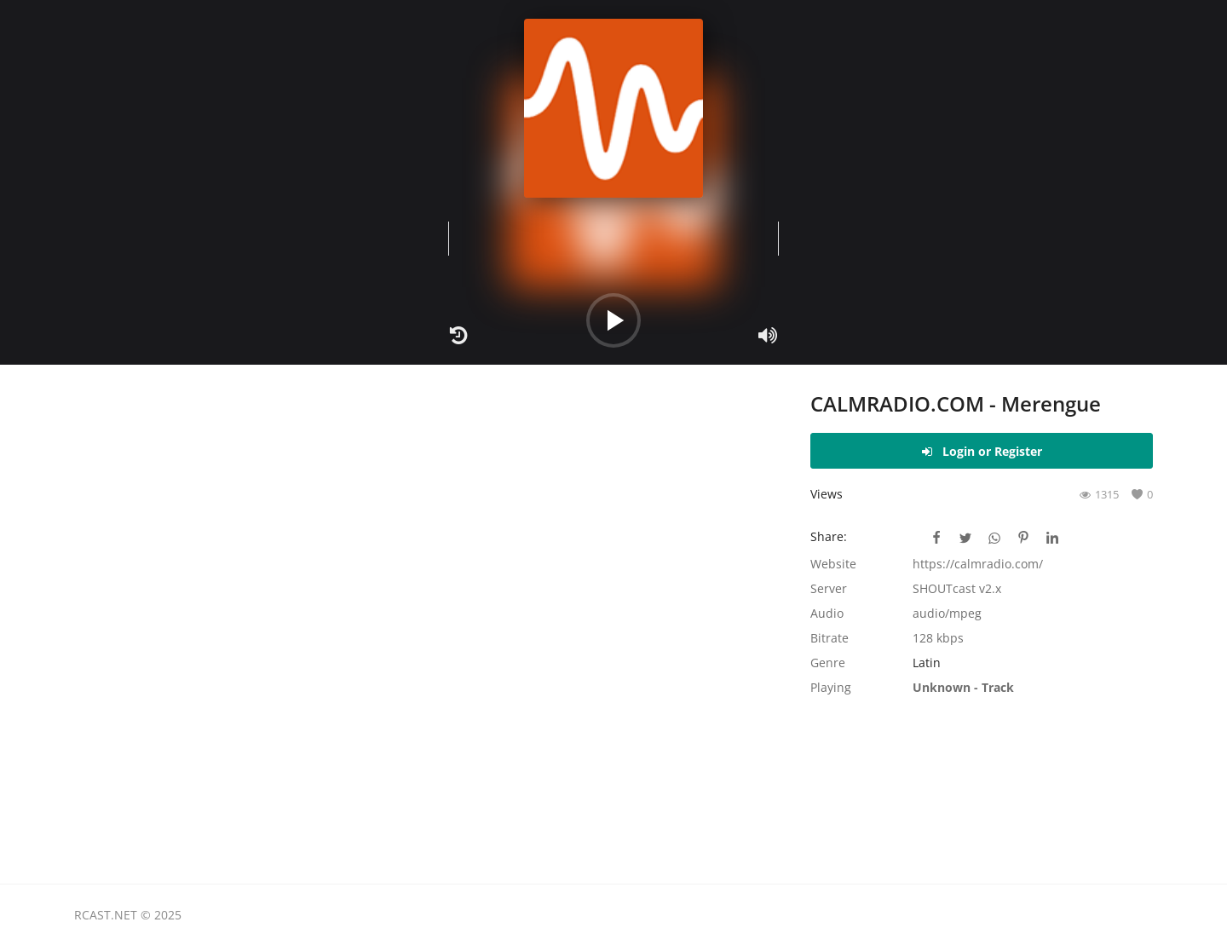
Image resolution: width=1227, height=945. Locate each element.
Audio (827, 613)
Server (828, 588)
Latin (927, 662)
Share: (828, 536)
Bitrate (829, 638)
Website (833, 564)
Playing (830, 687)
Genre (827, 662)
